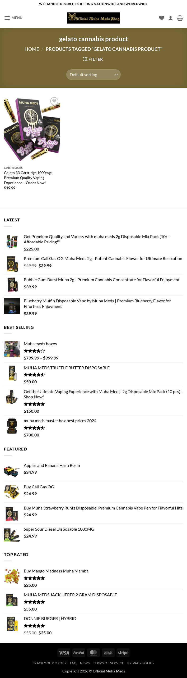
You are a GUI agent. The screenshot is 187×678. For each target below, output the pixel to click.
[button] (13, 17)
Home (32, 49)
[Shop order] (93, 74)
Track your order (49, 663)
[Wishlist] (161, 18)
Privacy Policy (141, 663)
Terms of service (108, 663)
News (85, 663)
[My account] (170, 18)
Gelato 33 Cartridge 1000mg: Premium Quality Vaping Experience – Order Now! (28, 177)
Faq (73, 663)
